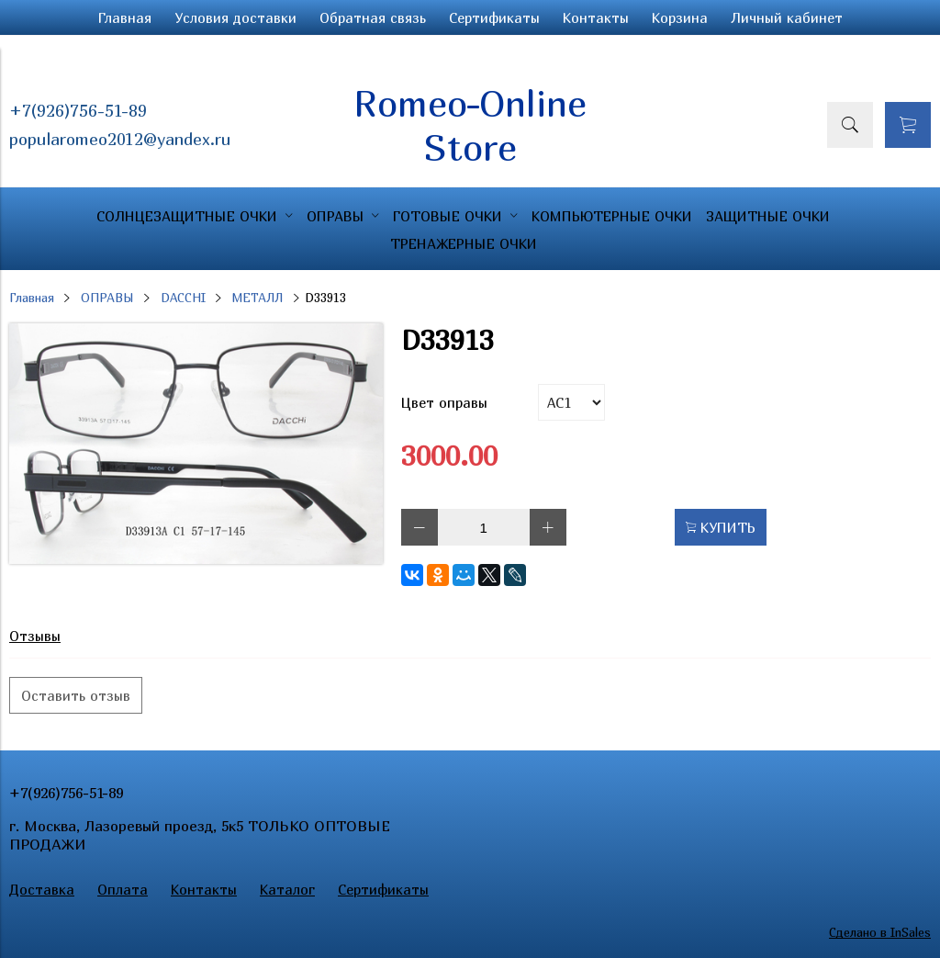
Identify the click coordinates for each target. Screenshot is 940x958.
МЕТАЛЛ (257, 297)
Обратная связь (372, 17)
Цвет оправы (444, 402)
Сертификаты (494, 17)
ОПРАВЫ (107, 297)
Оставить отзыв (75, 695)
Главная (124, 17)
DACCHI (183, 297)
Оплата (122, 889)
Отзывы (35, 635)
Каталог (287, 889)
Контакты (596, 17)
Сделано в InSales (880, 932)
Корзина (680, 17)
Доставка (41, 889)
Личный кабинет (787, 17)
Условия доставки (235, 17)
